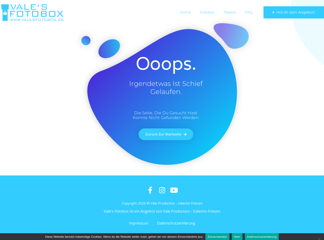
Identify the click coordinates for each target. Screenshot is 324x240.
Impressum (138, 223)
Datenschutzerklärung (176, 223)
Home (185, 12)
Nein (237, 236)
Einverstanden (217, 236)
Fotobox (207, 12)
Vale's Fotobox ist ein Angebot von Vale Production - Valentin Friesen (162, 211)
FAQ (248, 12)
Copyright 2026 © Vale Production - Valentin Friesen (162, 203)
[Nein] (319, 238)
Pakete (230, 12)
